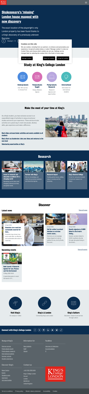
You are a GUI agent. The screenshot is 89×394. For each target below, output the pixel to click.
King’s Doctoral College (76, 174)
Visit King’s (5, 378)
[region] (45, 51)
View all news (83, 210)
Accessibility (46, 391)
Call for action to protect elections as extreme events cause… (55, 231)
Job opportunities (7, 380)
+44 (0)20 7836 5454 (30, 370)
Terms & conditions (7, 391)
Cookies (55, 391)
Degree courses (6, 346)
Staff (25, 349)
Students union (6, 375)
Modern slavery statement (33, 391)
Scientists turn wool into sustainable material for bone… (13, 229)
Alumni (25, 351)
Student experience (7, 359)
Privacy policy (19, 391)
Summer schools (6, 356)
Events (3, 373)
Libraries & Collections (51, 346)
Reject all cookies (49, 58)
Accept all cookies (63, 58)
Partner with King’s (31, 174)
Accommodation (50, 349)
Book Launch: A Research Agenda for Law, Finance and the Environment (11, 268)
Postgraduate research (8, 351)
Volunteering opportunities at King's (13, 144)
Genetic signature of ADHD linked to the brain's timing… (77, 231)
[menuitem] (12, 346)
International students (8, 354)
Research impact (52, 174)
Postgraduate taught (7, 349)
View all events (82, 249)
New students (27, 346)
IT (45, 351)
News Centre (5, 370)
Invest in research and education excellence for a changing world (11, 176)
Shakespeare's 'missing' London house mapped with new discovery (20, 17)
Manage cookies (27, 58)
